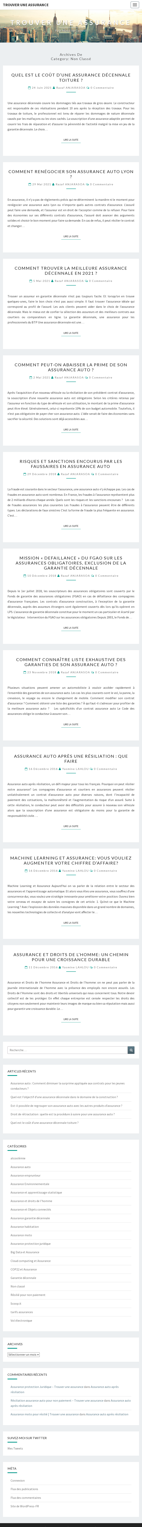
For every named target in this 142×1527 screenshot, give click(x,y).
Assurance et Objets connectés (31, 1209)
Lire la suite (72, 139)
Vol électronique (21, 1320)
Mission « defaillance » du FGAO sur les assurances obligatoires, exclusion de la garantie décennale (71, 563)
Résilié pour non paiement (28, 1295)
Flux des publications (24, 1489)
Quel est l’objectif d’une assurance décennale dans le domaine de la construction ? (64, 1097)
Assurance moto (21, 1235)
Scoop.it (16, 1303)
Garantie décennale (23, 1278)
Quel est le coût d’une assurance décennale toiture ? (71, 77)
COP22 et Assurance (24, 1269)
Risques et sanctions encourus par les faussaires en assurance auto (71, 464)
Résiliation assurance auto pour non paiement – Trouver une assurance (57, 1400)
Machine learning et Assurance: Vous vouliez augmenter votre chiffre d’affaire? (71, 860)
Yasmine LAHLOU (75, 768)
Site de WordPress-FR (25, 1506)
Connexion (18, 1480)
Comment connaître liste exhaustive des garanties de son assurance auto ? (71, 662)
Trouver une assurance (26, 4)
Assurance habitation (25, 1227)
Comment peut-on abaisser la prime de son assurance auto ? (71, 367)
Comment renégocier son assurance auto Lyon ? (71, 174)
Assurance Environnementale (30, 1184)
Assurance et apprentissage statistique (36, 1192)
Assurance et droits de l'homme (31, 1201)
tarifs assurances (22, 1312)
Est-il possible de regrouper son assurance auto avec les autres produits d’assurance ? (66, 1106)
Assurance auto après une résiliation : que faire (71, 758)
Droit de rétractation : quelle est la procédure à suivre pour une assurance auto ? (63, 1114)
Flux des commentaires (26, 1498)
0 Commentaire (102, 87)
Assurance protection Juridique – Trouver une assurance (47, 1387)
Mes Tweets (15, 1448)
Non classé (18, 1286)
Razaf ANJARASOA (71, 87)
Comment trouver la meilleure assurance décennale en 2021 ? (71, 270)
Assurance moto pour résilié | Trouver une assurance (45, 1414)
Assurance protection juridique (31, 1244)
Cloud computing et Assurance (31, 1261)
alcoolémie (18, 1158)
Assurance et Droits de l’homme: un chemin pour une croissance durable (71, 957)
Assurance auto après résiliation (107, 1414)
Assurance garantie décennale (30, 1218)
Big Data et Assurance (25, 1252)
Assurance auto (21, 1167)
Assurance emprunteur (25, 1175)
